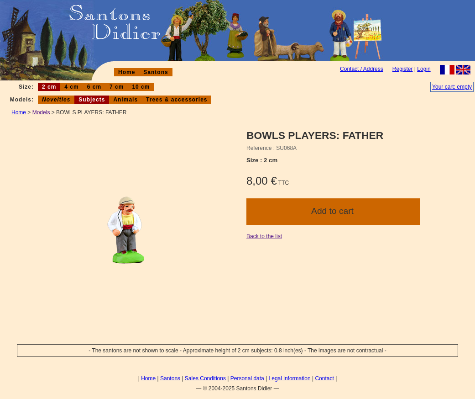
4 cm (71, 87)
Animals (125, 99)
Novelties (56, 99)
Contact (324, 378)
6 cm (94, 87)
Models (41, 112)
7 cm (117, 87)
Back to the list (264, 236)
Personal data (247, 378)
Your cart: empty (452, 87)
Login (423, 69)
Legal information (290, 378)
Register (402, 69)
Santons (155, 72)
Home (126, 72)
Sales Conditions (205, 378)
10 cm (141, 87)
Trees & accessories (176, 99)
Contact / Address (361, 69)
